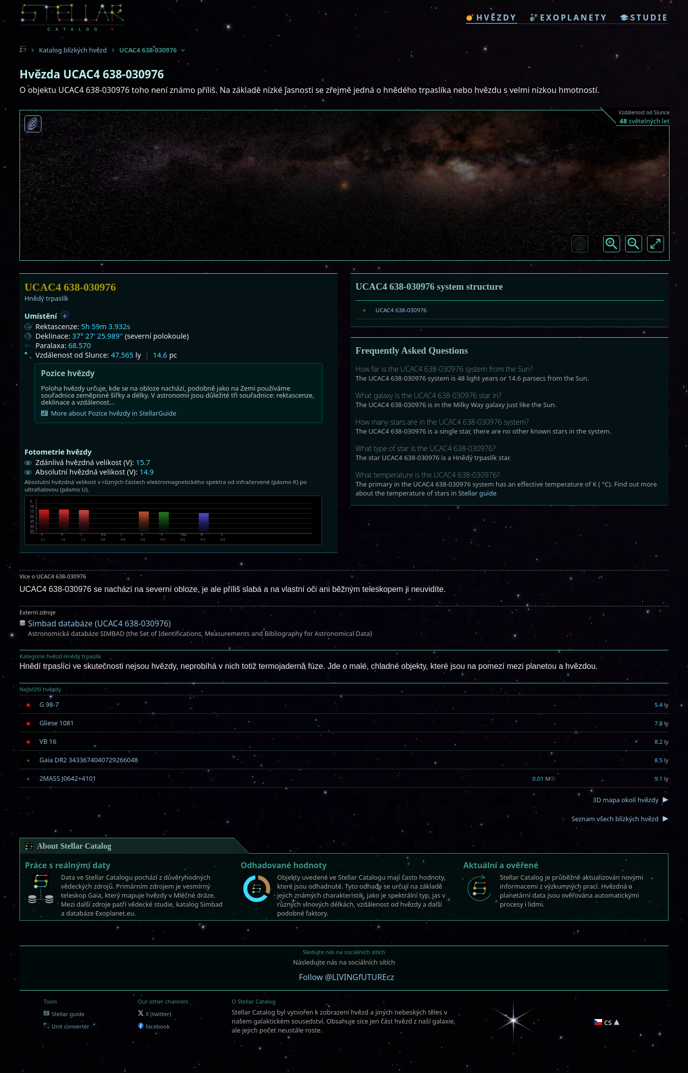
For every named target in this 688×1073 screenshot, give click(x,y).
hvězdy (491, 17)
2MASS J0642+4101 (67, 778)
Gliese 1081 (56, 722)
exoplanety (569, 17)
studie (644, 17)
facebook (154, 1026)
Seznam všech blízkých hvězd (615, 818)
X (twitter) (154, 1014)
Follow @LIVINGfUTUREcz (346, 977)
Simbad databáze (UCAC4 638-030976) (99, 623)
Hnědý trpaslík (46, 298)
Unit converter (66, 1026)
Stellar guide (477, 493)
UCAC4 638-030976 (401, 310)
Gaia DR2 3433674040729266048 (88, 759)
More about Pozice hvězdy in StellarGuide (108, 413)
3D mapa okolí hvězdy (626, 799)
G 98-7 (49, 704)
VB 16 (47, 741)
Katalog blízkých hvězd (73, 49)
